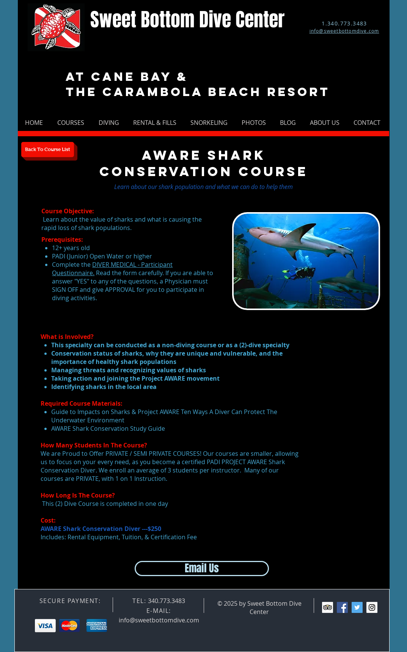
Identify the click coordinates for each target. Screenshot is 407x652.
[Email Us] (202, 568)
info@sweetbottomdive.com (159, 620)
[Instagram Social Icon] (371, 607)
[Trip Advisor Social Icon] (327, 607)
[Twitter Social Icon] (357, 607)
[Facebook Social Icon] (342, 607)
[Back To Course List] (47, 149)
